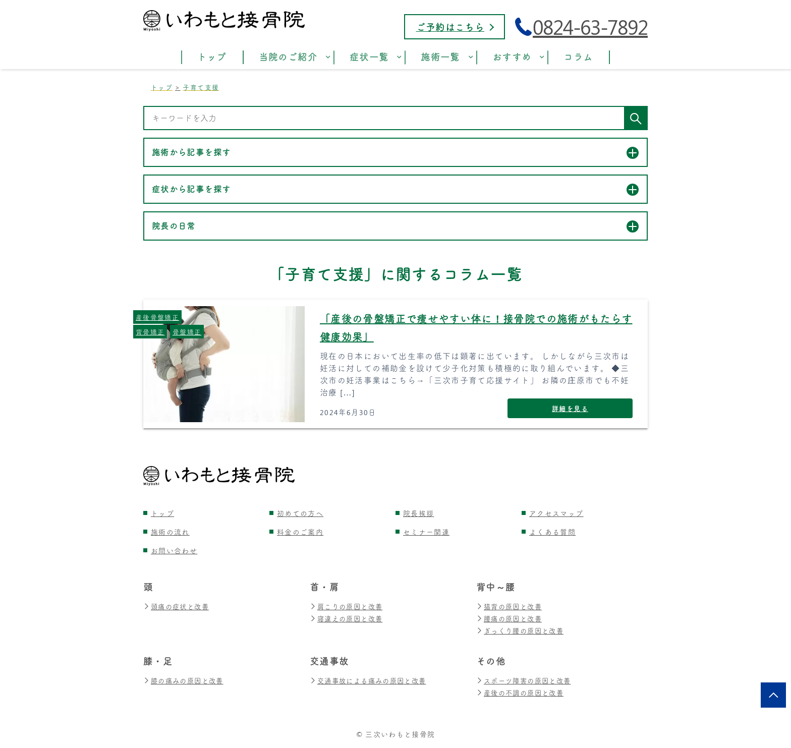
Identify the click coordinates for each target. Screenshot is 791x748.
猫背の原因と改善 (511, 606)
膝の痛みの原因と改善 (186, 680)
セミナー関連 (426, 532)
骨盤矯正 (187, 331)
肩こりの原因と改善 (348, 606)
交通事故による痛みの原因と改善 (371, 680)
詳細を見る (570, 408)
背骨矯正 (150, 331)
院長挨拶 (418, 513)
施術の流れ (170, 532)
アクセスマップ (556, 513)
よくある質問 (552, 532)
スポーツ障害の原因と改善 (526, 680)
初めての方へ (300, 513)
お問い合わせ (174, 550)
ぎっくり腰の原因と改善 (522, 631)
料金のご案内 (300, 532)
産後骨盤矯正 (157, 317)
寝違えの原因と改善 (348, 618)
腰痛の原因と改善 (511, 618)
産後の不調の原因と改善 (522, 693)
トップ (162, 513)
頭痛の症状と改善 (178, 606)
